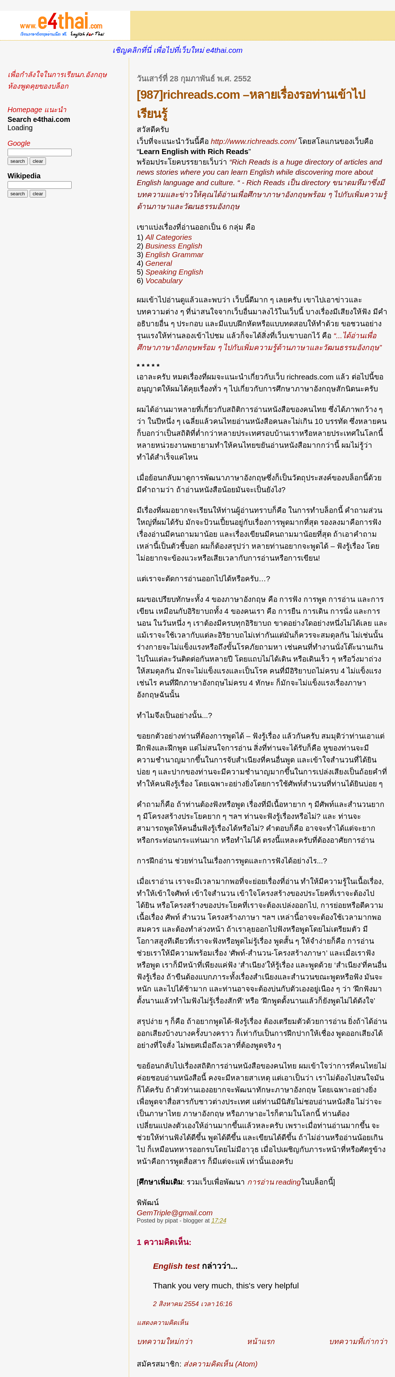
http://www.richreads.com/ (253, 141)
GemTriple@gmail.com (175, 1212)
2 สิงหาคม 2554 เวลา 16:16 (192, 1304)
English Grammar (174, 254)
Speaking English (174, 272)
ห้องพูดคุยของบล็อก (38, 86)
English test (176, 1266)
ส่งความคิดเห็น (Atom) (220, 1364)
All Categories (168, 237)
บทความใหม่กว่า (164, 1341)
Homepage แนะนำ (37, 110)
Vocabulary (164, 280)
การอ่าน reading (274, 1182)
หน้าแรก (261, 1341)
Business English (173, 246)
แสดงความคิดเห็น (162, 1322)
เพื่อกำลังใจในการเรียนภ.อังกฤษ (57, 74)
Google (19, 143)
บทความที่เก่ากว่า (358, 1341)
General (158, 263)
